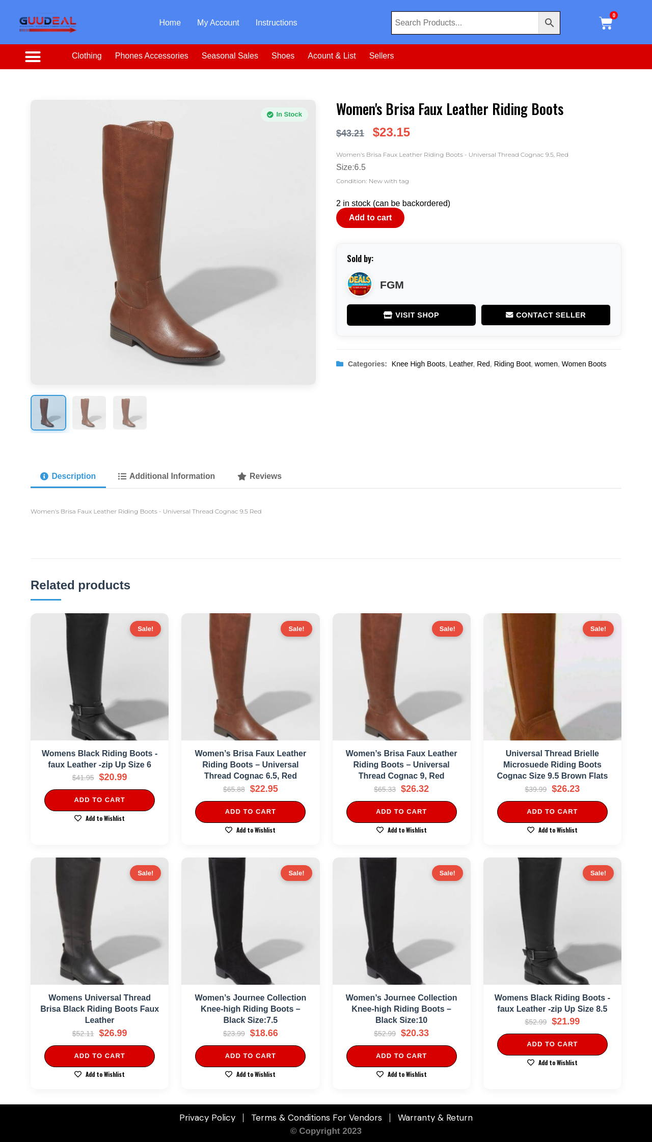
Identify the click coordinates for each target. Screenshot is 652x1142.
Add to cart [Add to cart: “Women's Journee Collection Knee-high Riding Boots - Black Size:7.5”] (250, 1056)
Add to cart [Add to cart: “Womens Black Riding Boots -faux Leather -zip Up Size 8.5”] (552, 1044)
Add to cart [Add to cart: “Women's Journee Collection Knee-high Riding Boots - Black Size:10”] (401, 1056)
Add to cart (370, 217)
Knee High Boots (418, 364)
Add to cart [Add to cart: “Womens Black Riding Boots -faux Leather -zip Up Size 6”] (99, 800)
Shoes (282, 55)
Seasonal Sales (230, 55)
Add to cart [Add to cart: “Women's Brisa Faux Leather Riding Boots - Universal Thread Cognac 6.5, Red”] (250, 811)
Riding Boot (512, 364)
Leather (461, 364)
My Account (218, 22)
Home (170, 22)
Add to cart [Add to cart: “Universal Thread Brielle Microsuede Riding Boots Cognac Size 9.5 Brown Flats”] (552, 811)
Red (483, 364)
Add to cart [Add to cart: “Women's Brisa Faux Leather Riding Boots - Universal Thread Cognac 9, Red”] (401, 811)
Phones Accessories (151, 55)
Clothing (87, 55)
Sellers (381, 55)
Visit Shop (411, 315)
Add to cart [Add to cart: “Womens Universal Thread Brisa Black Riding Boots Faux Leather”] (99, 1056)
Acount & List (332, 55)
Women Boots (584, 364)
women (546, 364)
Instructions (276, 22)
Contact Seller (546, 315)
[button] (32, 57)
